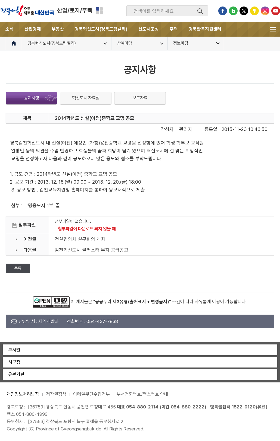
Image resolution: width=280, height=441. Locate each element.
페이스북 (222, 11)
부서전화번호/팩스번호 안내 (142, 394)
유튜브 (275, 11)
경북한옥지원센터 (205, 29)
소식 (9, 29)
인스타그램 (265, 11)
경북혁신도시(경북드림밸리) (101, 29)
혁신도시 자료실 (85, 98)
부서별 (14, 350)
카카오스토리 (254, 11)
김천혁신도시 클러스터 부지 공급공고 (91, 250)
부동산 (58, 29)
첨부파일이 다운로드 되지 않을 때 (87, 228)
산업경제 (32, 29)
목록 (17, 268)
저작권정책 (56, 394)
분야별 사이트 (99, 10)
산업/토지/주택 (74, 10)
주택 (174, 29)
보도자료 (140, 98)
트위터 (243, 11)
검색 (200, 11)
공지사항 (31, 98)
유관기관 (16, 374)
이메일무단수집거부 (91, 394)
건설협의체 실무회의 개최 (80, 239)
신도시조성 (148, 29)
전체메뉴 (272, 29)
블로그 (233, 11)
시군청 (14, 362)
